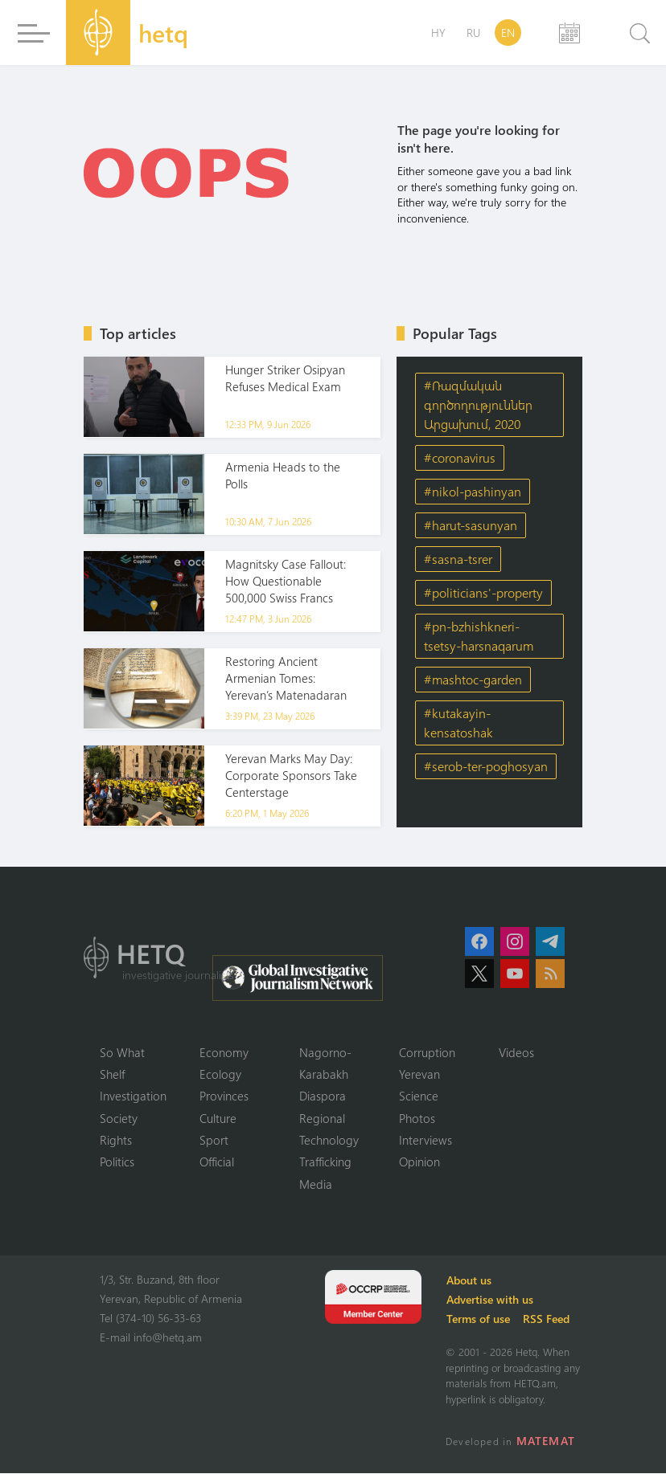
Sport (213, 1141)
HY (438, 32)
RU (473, 32)
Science (418, 1096)
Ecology (220, 1074)
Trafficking (325, 1162)
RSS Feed (547, 1319)
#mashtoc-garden (473, 679)
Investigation (133, 1096)
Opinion (419, 1162)
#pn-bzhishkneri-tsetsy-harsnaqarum (478, 636)
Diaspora (322, 1096)
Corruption (427, 1052)
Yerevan (419, 1074)
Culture (217, 1118)
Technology (329, 1141)
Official (216, 1162)
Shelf (112, 1074)
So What (122, 1052)
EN (508, 32)
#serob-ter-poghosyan (486, 765)
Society (119, 1118)
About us (469, 1280)
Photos (417, 1118)
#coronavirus (459, 457)
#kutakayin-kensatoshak (458, 722)
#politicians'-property (483, 592)
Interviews (425, 1141)
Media (315, 1185)
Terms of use (479, 1319)
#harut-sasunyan (470, 525)
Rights (116, 1141)
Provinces (224, 1096)
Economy (224, 1052)
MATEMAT (545, 1441)
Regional (322, 1118)
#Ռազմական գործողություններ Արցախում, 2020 (478, 404)
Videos (516, 1052)
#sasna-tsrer (458, 558)
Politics (117, 1162)
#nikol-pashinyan (472, 491)
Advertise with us (490, 1300)
